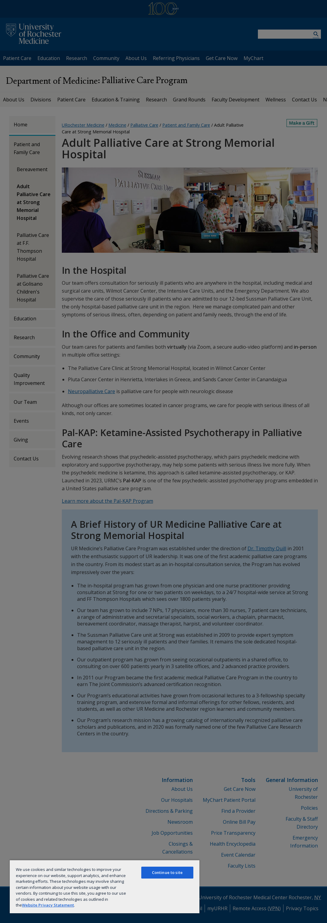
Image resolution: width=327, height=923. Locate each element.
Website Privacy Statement (48, 905)
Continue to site (167, 872)
